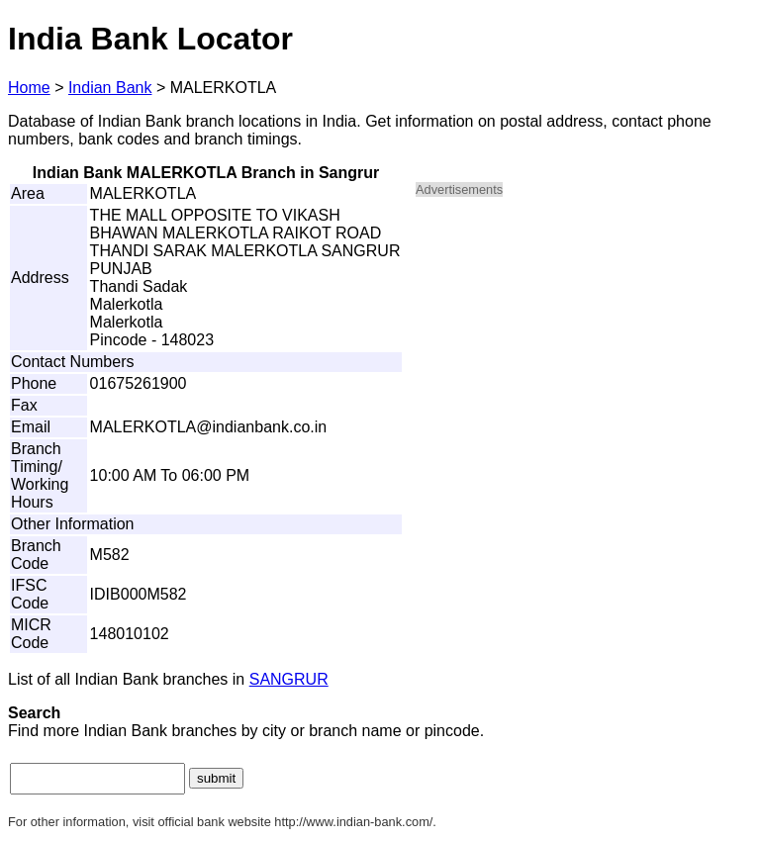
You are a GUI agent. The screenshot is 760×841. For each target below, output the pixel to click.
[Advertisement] (584, 352)
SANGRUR (289, 679)
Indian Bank (110, 87)
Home (29, 87)
